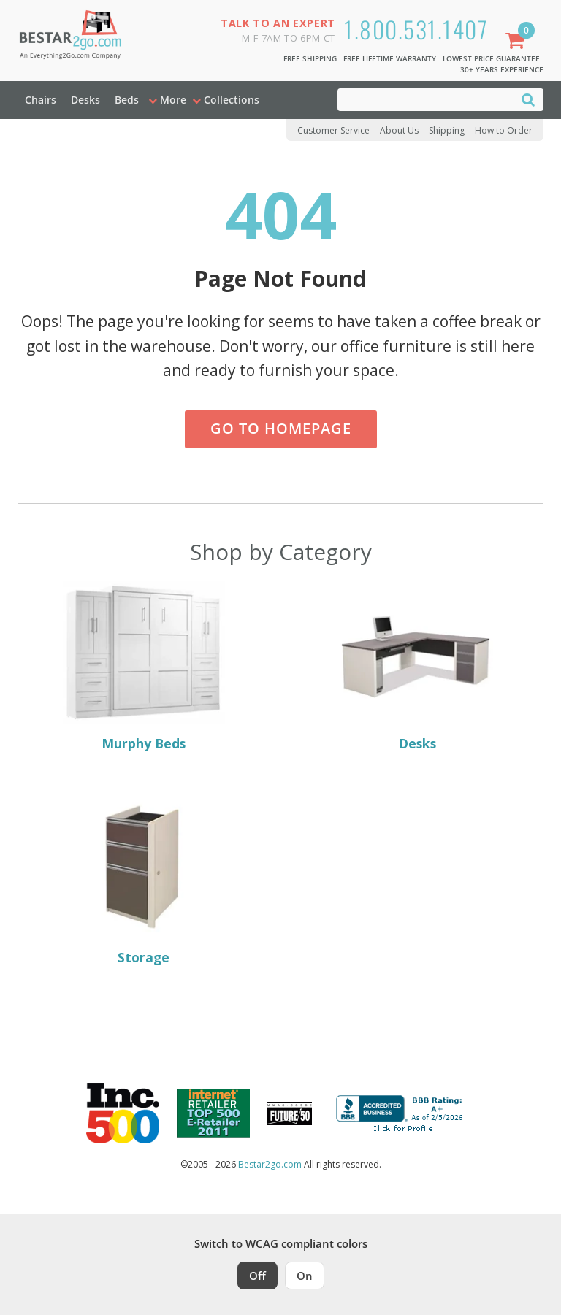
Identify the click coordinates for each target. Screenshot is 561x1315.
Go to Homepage (280, 428)
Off (257, 1275)
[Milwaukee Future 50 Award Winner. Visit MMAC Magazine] (289, 1113)
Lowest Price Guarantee (491, 58)
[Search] (528, 99)
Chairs (40, 100)
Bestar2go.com (270, 1164)
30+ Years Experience (501, 69)
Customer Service (333, 130)
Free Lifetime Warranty (389, 58)
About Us (399, 130)
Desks (85, 100)
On (305, 1275)
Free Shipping (310, 58)
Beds (127, 100)
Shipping (447, 130)
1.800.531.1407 (416, 29)
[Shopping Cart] (517, 42)
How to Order (504, 130)
